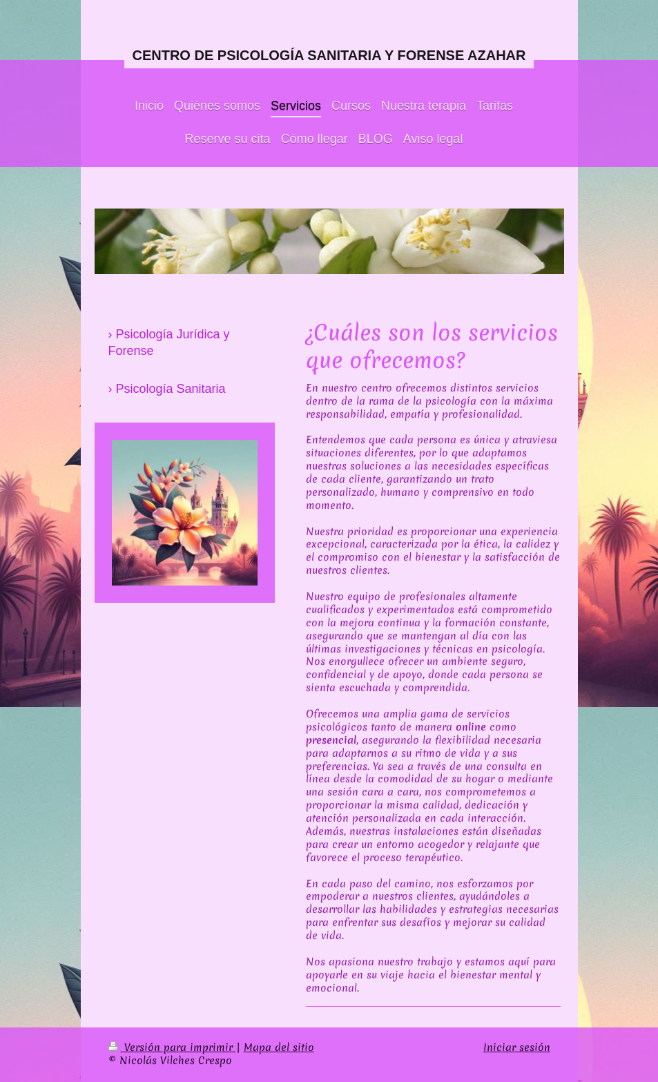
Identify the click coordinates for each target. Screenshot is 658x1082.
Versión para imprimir (172, 1047)
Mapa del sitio (279, 1047)
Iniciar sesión (516, 1047)
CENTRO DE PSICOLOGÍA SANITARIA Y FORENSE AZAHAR (328, 55)
